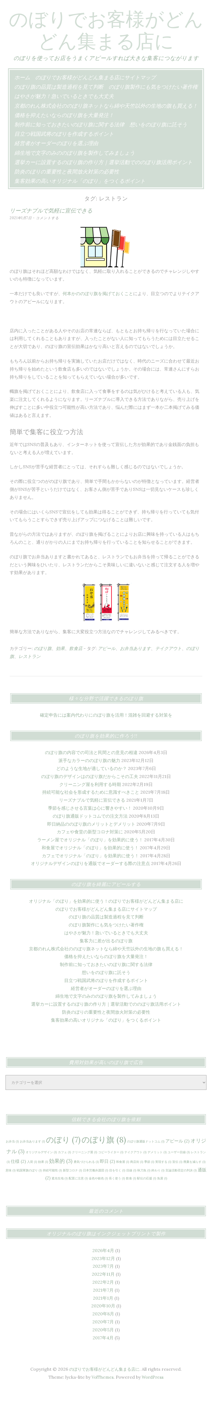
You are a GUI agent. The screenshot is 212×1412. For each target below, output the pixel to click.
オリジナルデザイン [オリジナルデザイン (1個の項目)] (41, 1174)
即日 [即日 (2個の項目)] (107, 1183)
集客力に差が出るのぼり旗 (106, 962)
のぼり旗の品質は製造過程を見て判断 (58, 108)
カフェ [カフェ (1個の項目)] (64, 1174)
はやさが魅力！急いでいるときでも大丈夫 (64, 118)
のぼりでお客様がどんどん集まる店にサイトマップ (95, 99)
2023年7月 (103, 1288)
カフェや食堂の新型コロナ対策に (90, 853)
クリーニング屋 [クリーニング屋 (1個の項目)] (84, 1174)
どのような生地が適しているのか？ (91, 790)
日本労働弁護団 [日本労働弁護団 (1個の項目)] (95, 1192)
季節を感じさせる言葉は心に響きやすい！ (90, 830)
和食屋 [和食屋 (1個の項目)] (122, 1184)
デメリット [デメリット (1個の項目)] (157, 1174)
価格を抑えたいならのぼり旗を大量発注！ (64, 137)
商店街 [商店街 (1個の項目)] (136, 1184)
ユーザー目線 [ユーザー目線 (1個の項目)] (179, 1174)
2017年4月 (103, 1359)
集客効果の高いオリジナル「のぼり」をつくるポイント (79, 203)
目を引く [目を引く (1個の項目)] (117, 1192)
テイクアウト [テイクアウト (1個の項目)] (135, 1174)
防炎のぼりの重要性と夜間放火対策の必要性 (66, 193)
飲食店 (75, 670)
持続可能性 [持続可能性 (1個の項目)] (52, 1192)
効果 (60, 670)
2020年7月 (103, 1343)
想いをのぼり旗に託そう (158, 146)
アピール (107, 670)
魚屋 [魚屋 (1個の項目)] (162, 1200)
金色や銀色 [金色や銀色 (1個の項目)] (98, 1200)
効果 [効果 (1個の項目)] (43, 1184)
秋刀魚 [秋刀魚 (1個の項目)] (143, 1192)
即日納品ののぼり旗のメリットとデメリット (91, 846)
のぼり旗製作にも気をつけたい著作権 (153, 108)
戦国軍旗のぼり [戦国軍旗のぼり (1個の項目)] (29, 1192)
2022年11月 (103, 1296)
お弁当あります (135, 670)
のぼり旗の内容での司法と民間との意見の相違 (91, 774)
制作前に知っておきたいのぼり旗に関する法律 (69, 146)
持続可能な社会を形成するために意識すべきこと (90, 814)
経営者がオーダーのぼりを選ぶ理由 (56, 165)
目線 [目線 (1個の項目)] (131, 1192)
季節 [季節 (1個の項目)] (149, 1184)
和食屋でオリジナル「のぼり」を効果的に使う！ (90, 869)
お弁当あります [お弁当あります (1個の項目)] (32, 1163)
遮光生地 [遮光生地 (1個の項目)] (60, 1200)
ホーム (22, 99)
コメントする (49, 240)
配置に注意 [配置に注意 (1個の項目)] (78, 1200)
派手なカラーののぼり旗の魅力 (89, 782)
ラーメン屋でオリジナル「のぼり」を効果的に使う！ (90, 861)
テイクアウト (168, 670)
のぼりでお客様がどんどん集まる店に (106, 40)
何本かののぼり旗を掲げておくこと (98, 315)
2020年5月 (103, 1351)
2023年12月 (103, 1280)
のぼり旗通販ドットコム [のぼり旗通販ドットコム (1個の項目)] (145, 1163)
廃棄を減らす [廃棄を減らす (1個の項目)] (194, 1184)
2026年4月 (103, 1272)
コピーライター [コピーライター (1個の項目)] (110, 1174)
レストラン (29, 678)
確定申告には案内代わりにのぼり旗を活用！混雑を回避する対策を (106, 737)
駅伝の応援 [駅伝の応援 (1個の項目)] (146, 1200)
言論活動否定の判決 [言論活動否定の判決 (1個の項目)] (181, 1192)
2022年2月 (103, 1304)
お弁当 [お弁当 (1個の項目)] (12, 1163)
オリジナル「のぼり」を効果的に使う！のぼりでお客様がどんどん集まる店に (106, 923)
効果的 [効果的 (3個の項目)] (61, 1183)
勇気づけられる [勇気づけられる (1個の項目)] (86, 1184)
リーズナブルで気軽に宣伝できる (51, 232)
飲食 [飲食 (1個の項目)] (131, 1200)
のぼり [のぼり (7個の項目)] (63, 1162)
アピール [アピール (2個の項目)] (177, 1163)
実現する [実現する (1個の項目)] (163, 1184)
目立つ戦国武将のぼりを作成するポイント (64, 156)
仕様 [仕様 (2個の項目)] (18, 1183)
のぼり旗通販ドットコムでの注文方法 (90, 838)
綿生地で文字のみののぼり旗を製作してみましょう (74, 175)
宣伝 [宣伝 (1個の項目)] (177, 1184)
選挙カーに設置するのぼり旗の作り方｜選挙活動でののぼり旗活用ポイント (103, 184)
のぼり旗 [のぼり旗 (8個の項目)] (104, 1161)
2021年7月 (103, 1312)
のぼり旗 (43, 670)
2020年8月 (103, 1335)
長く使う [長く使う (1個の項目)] (117, 1200)
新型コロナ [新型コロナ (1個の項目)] (72, 1192)
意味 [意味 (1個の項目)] (10, 1192)
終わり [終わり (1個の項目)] (157, 1192)
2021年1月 (103, 1320)
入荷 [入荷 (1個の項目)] (32, 1184)
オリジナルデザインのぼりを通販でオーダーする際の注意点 (90, 885)
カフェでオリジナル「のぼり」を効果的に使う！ (90, 877)
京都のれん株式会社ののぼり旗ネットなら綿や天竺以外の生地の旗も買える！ (106, 127)
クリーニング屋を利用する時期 (90, 806)
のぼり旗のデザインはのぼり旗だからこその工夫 (89, 798)
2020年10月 (103, 1328)
